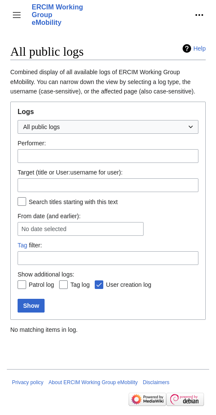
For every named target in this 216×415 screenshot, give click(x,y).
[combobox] (108, 127)
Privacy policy (27, 382)
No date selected (43, 229)
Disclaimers (156, 382)
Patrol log (41, 284)
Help (199, 48)
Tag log (80, 284)
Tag (22, 245)
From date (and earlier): (49, 216)
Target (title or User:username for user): (70, 172)
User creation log (128, 284)
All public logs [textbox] (41, 126)
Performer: (32, 143)
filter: (30, 245)
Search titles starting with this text (73, 201)
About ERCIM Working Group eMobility (93, 382)
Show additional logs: (46, 274)
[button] (17, 15)
